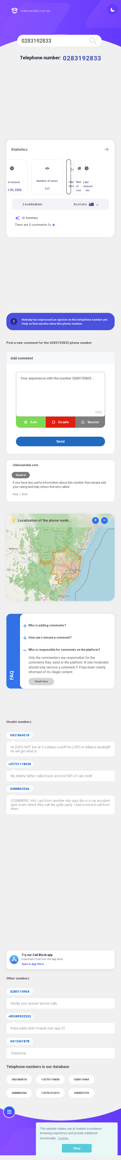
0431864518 (19, 735)
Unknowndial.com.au (30, 11)
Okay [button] (76, 1148)
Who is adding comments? (47, 625)
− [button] (104, 520)
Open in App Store (32, 964)
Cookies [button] (63, 1138)
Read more (41, 681)
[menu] (9, 1112)
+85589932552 (19, 1016)
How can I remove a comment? (50, 637)
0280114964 (19, 992)
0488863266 (19, 789)
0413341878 (19, 1041)
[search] (92, 40)
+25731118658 (19, 764)
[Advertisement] (60, 104)
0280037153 (81, 1092)
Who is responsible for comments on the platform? (64, 649)
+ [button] (95, 520)
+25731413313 (50, 1092)
